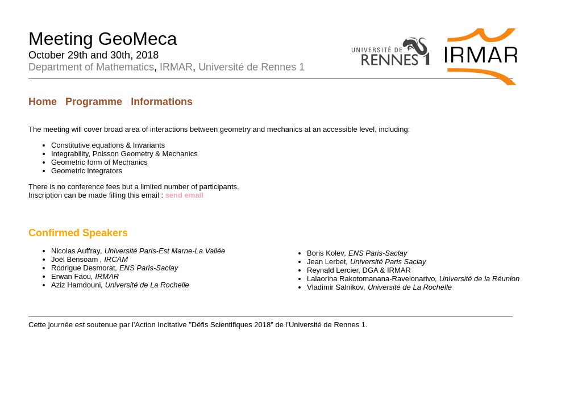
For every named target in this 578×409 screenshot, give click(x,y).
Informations (162, 101)
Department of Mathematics (91, 67)
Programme (93, 101)
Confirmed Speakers (78, 233)
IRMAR (176, 67)
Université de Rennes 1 (251, 67)
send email (184, 195)
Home (42, 101)
